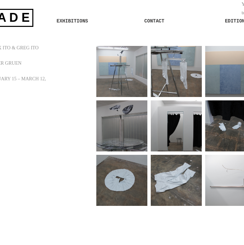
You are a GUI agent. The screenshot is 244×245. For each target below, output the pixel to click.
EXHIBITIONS (72, 21)
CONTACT (154, 21)
